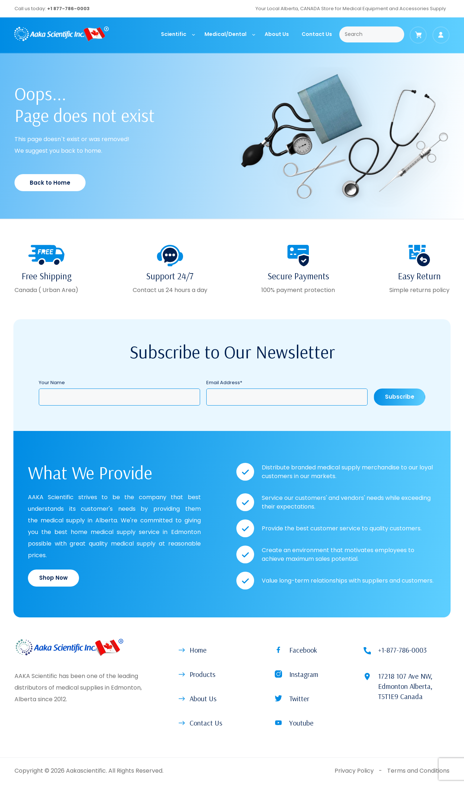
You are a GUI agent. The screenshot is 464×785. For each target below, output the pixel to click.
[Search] (371, 34)
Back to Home (50, 182)
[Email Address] (287, 397)
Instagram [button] (303, 674)
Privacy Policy (354, 770)
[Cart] (418, 35)
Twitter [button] (299, 698)
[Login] (441, 35)
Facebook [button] (303, 649)
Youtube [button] (301, 722)
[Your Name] (119, 397)
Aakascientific (86, 770)
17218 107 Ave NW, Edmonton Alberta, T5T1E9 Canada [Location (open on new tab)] (405, 686)
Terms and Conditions (418, 770)
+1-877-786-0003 (402, 649)
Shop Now (53, 577)
